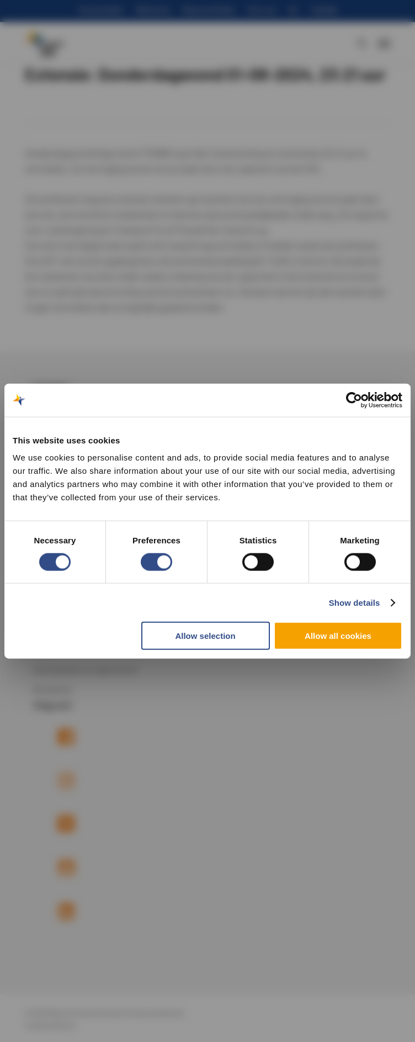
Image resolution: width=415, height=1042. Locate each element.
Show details (354, 602)
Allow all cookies (338, 636)
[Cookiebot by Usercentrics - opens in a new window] (354, 400)
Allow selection (205, 636)
